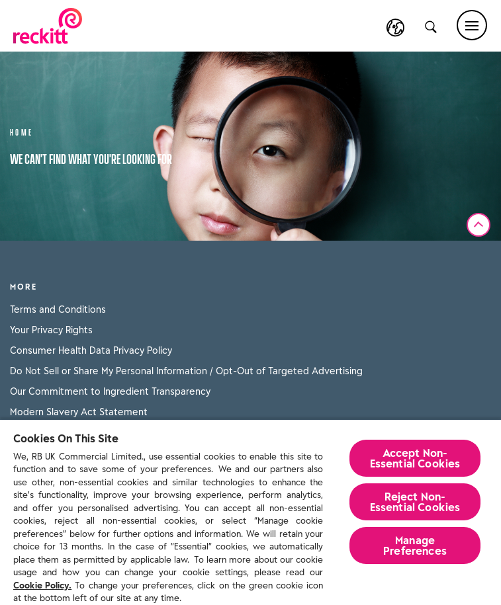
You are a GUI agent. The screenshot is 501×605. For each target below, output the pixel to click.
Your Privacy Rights (51, 330)
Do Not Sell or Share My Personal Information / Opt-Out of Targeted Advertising (186, 371)
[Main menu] (472, 25)
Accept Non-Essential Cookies (415, 458)
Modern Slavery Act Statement (79, 412)
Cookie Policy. (42, 585)
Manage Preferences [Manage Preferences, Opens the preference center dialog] (415, 545)
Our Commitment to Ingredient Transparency (110, 391)
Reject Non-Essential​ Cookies (415, 502)
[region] (250, 512)
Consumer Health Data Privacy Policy (91, 350)
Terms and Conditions (58, 309)
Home (22, 131)
